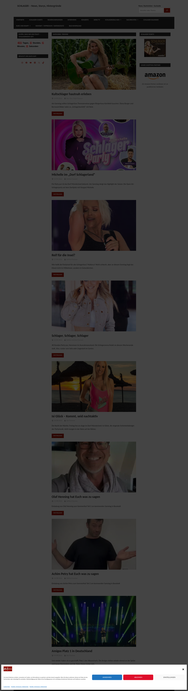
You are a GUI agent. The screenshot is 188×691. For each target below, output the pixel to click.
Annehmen (107, 677)
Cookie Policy (7, 686)
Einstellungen (169, 677)
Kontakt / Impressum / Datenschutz (20, 686)
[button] (183, 669)
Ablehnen (138, 677)
